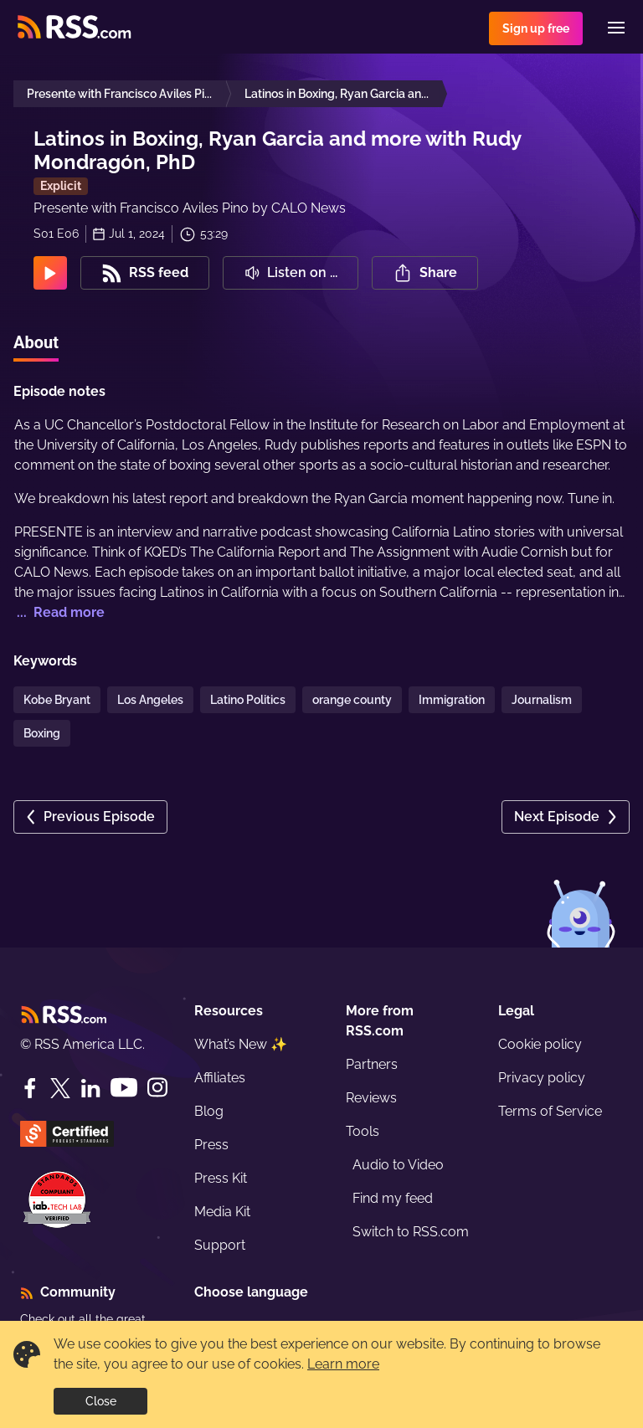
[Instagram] (157, 1088)
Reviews (371, 1098)
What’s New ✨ (240, 1044)
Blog (209, 1111)
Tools (362, 1131)
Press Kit (220, 1178)
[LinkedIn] (90, 1088)
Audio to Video (398, 1165)
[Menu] (616, 28)
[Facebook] (30, 1088)
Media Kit (222, 1212)
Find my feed (392, 1198)
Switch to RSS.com (410, 1232)
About (36, 342)
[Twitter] (60, 1088)
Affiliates (219, 1078)
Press (211, 1145)
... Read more (59, 612)
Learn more (343, 1364)
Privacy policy (541, 1078)
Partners (372, 1064)
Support (219, 1245)
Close (100, 1401)
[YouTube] (124, 1088)
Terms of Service (550, 1111)
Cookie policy (540, 1044)
